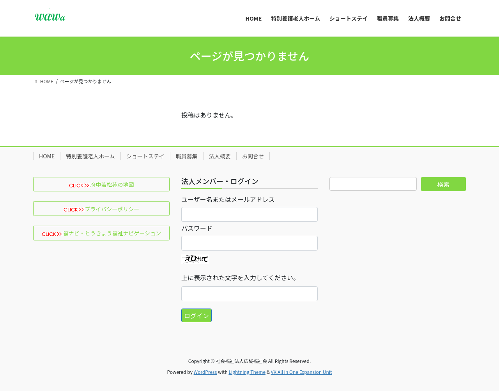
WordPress (205, 371)
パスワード (196, 228)
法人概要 (220, 156)
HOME (47, 156)
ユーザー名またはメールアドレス (228, 199)
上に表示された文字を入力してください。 (240, 277)
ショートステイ (145, 156)
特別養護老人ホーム (90, 156)
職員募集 (187, 156)
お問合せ (253, 156)
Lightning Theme (246, 371)
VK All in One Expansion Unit (301, 371)
